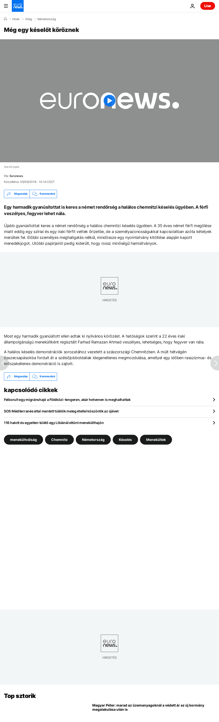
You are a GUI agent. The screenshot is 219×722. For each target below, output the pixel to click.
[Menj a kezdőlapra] (18, 6)
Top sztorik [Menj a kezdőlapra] (20, 695)
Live (207, 6)
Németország (46, 19)
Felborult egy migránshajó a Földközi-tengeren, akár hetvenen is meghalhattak (67, 399)
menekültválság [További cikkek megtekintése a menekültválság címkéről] (23, 439)
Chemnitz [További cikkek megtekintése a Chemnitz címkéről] (59, 439)
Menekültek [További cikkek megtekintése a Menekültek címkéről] (156, 439)
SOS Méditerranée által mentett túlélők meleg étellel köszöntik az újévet (61, 411)
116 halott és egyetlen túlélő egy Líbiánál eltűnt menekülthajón (54, 423)
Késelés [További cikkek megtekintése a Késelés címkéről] (125, 439)
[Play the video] (109, 100)
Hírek (16, 19)
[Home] (5, 19)
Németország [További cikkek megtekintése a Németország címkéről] (93, 439)
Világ (28, 19)
